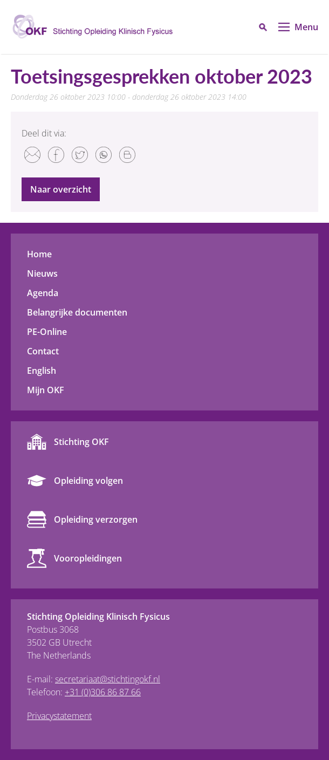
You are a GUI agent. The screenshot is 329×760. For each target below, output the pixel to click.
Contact (43, 351)
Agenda (42, 293)
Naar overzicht (60, 189)
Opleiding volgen (88, 481)
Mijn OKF (45, 390)
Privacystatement (59, 716)
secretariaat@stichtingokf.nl (107, 679)
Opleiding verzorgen (96, 519)
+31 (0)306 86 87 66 (103, 692)
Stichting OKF (81, 442)
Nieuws (42, 273)
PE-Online (47, 331)
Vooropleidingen (88, 558)
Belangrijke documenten (77, 312)
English (41, 370)
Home (39, 254)
